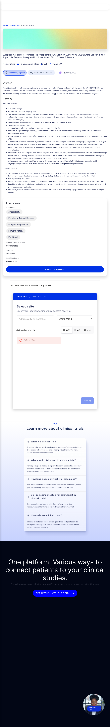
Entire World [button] (65, 318)
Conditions (10, 207)
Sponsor (9, 250)
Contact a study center (55, 269)
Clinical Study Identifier (15, 242)
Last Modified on (13, 258)
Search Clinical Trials (11, 25)
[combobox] (35, 319)
